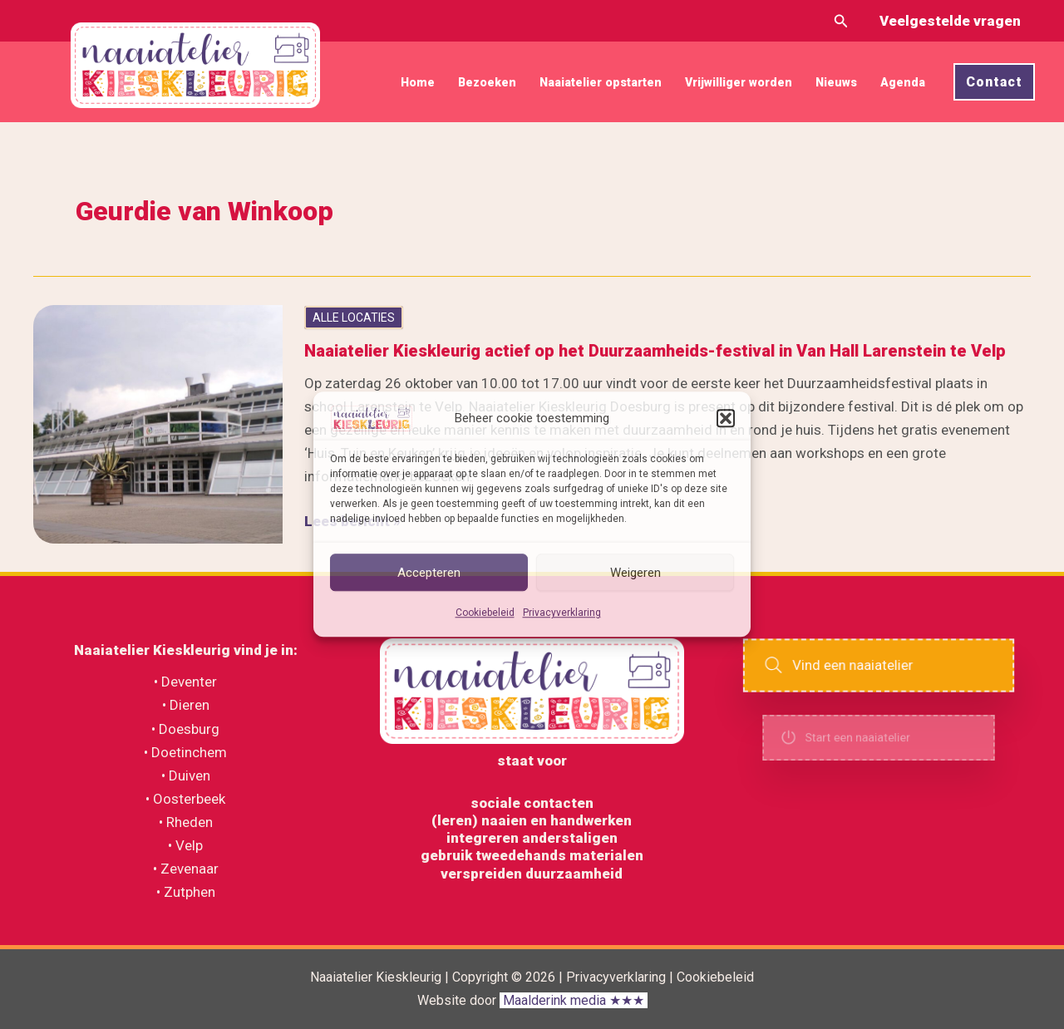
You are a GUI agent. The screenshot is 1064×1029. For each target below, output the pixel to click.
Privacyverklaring (562, 613)
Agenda (902, 82)
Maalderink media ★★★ (574, 1000)
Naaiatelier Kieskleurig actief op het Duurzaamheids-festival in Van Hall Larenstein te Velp (655, 351)
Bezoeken (487, 82)
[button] (725, 418)
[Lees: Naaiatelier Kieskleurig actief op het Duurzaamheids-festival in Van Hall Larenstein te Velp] (158, 423)
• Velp (185, 845)
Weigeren (635, 572)
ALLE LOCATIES (354, 317)
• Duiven (185, 775)
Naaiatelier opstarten (600, 82)
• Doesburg (185, 729)
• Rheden (186, 822)
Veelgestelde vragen (950, 20)
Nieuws (836, 82)
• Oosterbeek (185, 798)
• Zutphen (185, 892)
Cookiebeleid (485, 613)
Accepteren (429, 572)
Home (418, 82)
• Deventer (185, 681)
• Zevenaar (186, 868)
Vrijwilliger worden (738, 82)
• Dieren (185, 705)
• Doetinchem (185, 752)
